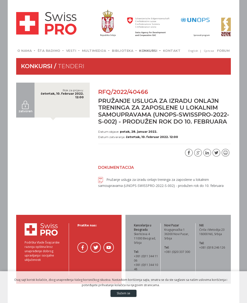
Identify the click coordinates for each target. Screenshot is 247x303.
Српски (209, 51)
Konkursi (148, 51)
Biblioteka (123, 51)
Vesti (71, 51)
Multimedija (94, 51)
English (193, 51)
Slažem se (123, 293)
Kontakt (172, 51)
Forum (223, 51)
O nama (25, 51)
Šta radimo (50, 51)
